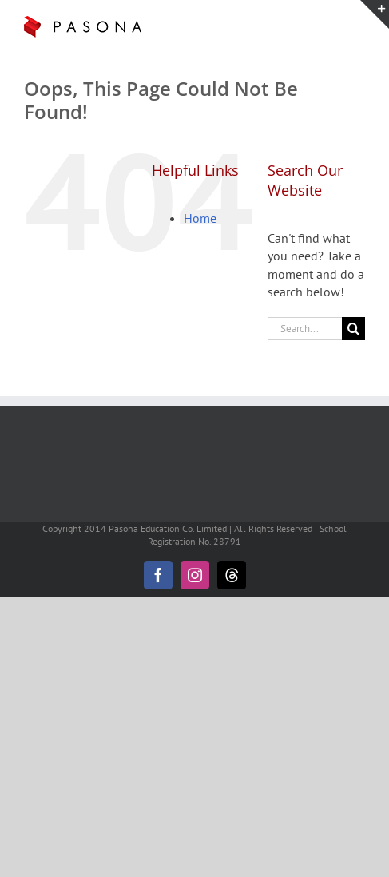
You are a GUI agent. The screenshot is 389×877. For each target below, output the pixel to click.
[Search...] (305, 328)
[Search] (353, 328)
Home (200, 218)
